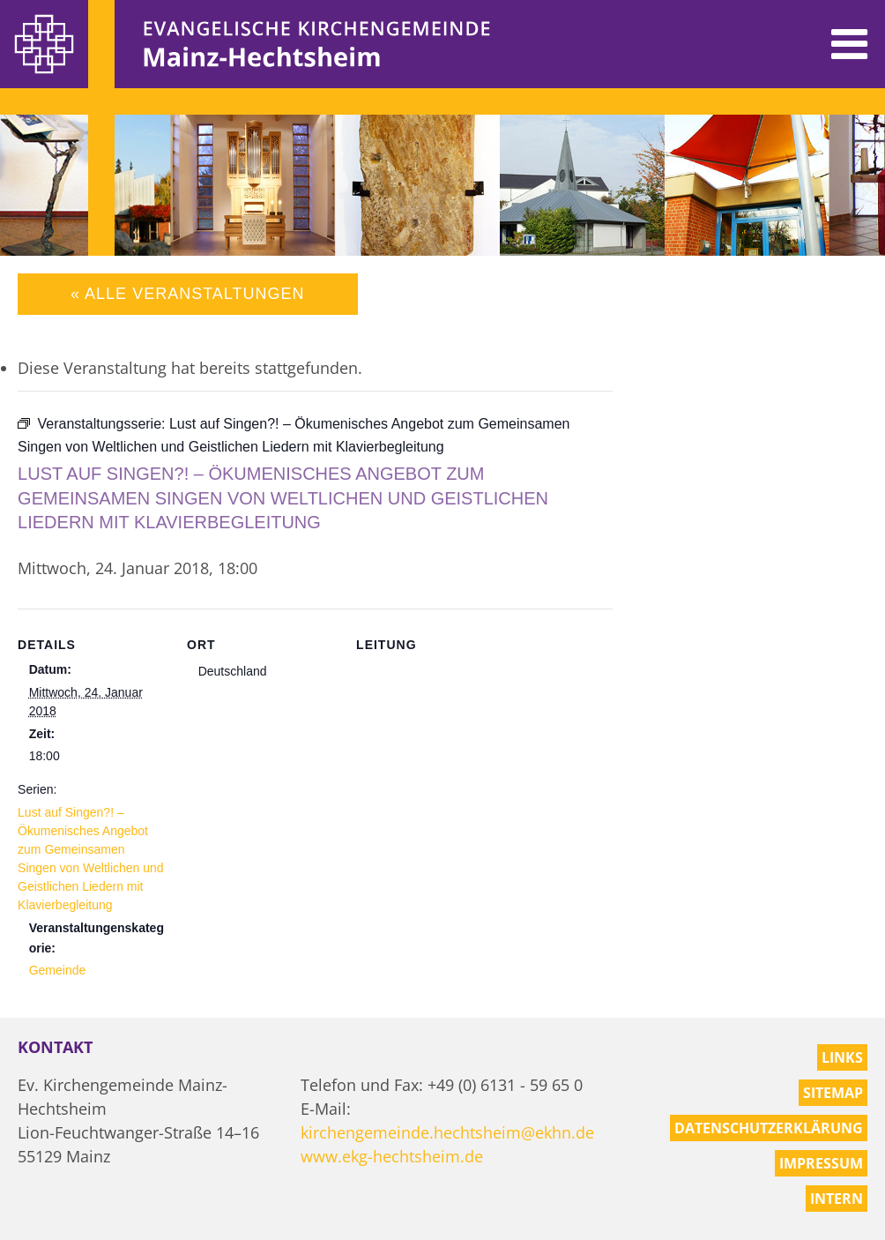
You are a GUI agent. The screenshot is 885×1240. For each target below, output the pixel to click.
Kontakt (55, 1046)
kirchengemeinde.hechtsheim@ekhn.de (447, 1132)
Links (842, 1057)
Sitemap (833, 1092)
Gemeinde (57, 970)
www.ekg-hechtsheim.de (392, 1156)
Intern (836, 1198)
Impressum (821, 1163)
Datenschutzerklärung (768, 1128)
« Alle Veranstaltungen (187, 294)
